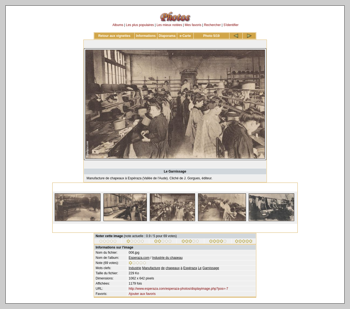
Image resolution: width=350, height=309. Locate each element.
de (162, 268)
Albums (117, 25)
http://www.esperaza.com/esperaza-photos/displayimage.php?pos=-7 (178, 289)
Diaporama (167, 36)
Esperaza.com (139, 258)
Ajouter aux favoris (142, 294)
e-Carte (185, 36)
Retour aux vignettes (114, 36)
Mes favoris (193, 25)
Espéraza (190, 268)
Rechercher (212, 25)
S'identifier (231, 25)
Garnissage (210, 268)
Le (200, 268)
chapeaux (173, 268)
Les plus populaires (140, 25)
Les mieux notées (169, 25)
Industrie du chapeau (167, 258)
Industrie (135, 268)
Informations (146, 36)
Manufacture (151, 268)
